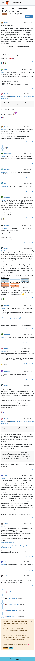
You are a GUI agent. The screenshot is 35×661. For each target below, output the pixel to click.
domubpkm (7, 371)
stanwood (6, 225)
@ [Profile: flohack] (3, 72)
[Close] (32, 621)
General (4, 13)
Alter (5, 475)
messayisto (7, 169)
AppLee (9, 147)
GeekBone (7, 197)
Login (10, 647)
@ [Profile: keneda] (3, 129)
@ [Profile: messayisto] (4, 186)
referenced (14, 147)
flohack (6, 22)
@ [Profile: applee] (3, 564)
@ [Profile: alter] (3, 526)
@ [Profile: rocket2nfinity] (5, 172)
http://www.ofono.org (7, 542)
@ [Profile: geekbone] (4, 228)
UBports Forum (15, 3)
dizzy (5, 69)
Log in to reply (29, 16)
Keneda (6, 93)
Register (5, 647)
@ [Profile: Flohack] (4, 351)
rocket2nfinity (7, 153)
